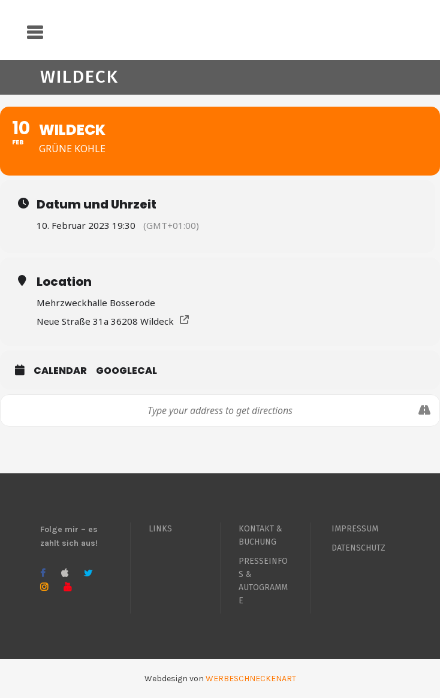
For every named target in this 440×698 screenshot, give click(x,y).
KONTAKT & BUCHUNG (260, 535)
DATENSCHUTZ (358, 548)
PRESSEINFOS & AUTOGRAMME (263, 581)
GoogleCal (126, 370)
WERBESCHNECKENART (251, 678)
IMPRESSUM (354, 529)
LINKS (160, 529)
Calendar (60, 370)
